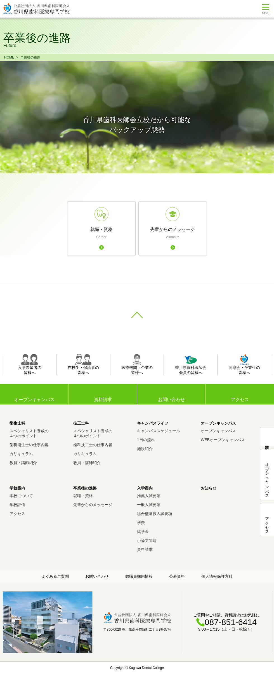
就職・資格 (83, 495)
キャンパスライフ (152, 423)
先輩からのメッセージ (92, 504)
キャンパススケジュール (158, 431)
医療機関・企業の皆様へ (137, 364)
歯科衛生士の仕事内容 (29, 445)
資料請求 (103, 399)
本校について (21, 495)
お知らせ (208, 488)
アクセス (240, 399)
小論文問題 (147, 540)
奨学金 (143, 531)
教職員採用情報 (139, 576)
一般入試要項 (148, 504)
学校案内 (17, 488)
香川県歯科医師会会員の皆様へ (190, 364)
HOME (9, 57)
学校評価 (17, 504)
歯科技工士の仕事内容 (92, 445)
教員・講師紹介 (23, 462)
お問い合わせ (171, 399)
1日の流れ (146, 439)
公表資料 (177, 576)
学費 (141, 522)
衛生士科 (17, 423)
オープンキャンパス (218, 423)
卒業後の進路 (30, 57)
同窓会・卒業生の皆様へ (244, 364)
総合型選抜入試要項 (154, 513)
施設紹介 (145, 448)
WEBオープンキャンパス (223, 439)
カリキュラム (21, 453)
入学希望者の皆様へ (29, 364)
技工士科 (81, 423)
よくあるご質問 (55, 576)
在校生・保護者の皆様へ (83, 364)
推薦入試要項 (148, 495)
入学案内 (145, 488)
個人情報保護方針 (217, 576)
